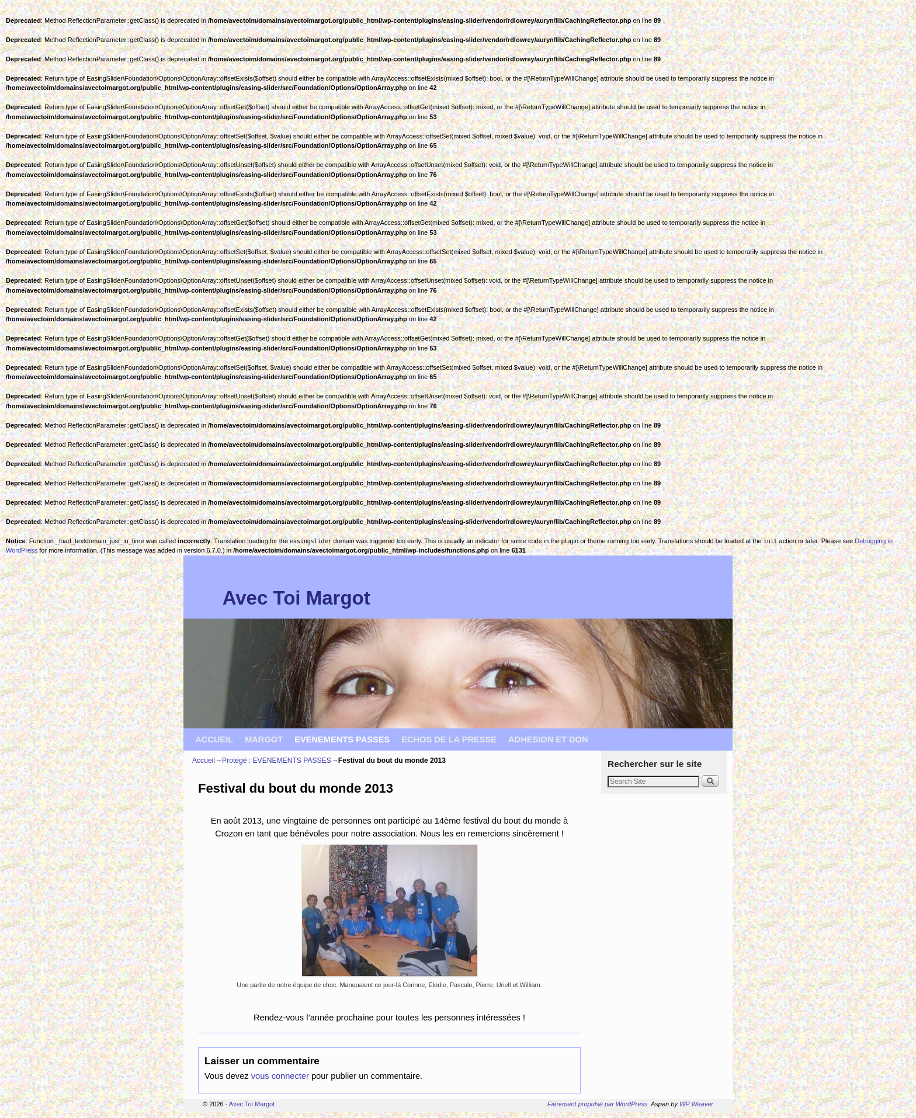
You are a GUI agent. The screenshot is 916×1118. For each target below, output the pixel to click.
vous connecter (280, 1076)
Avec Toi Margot (296, 598)
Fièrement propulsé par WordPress (597, 1103)
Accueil (203, 760)
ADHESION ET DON (548, 739)
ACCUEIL (214, 739)
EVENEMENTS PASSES (342, 739)
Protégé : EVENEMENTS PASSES (276, 760)
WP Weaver (696, 1103)
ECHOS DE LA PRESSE (449, 739)
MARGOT (264, 739)
